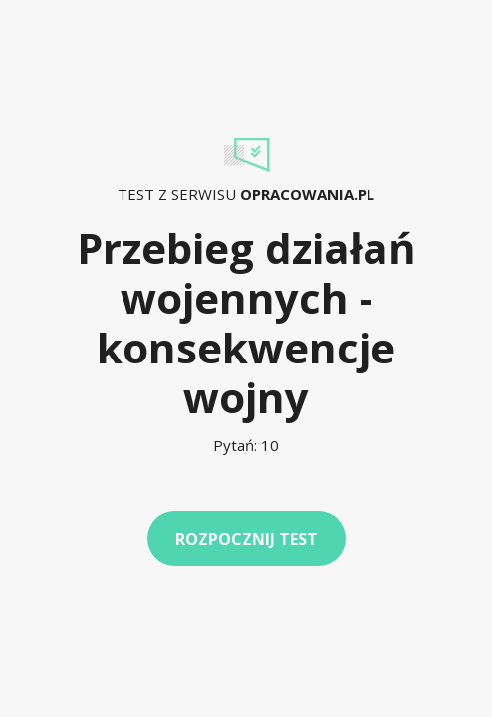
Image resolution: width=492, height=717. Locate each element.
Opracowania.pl (307, 194)
